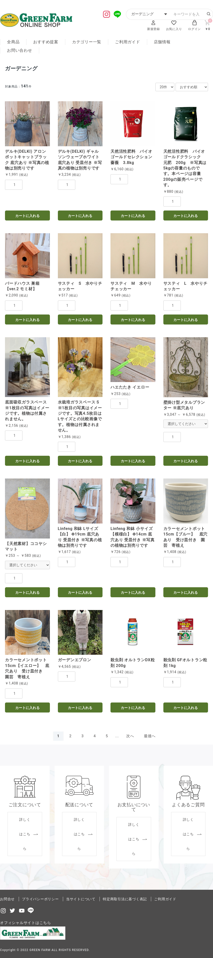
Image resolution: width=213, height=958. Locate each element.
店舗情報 (162, 42)
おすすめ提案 (45, 42)
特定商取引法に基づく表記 (125, 899)
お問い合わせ (19, 50)
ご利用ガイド (127, 42)
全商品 (13, 42)
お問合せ (7, 899)
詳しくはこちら (24, 834)
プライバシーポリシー (40, 899)
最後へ (150, 736)
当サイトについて (81, 899)
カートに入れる (27, 216)
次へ (130, 736)
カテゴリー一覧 (86, 42)
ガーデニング (22, 68)
